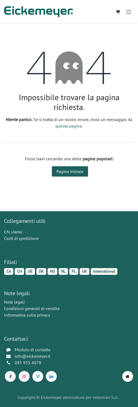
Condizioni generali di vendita (31, 308)
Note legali (14, 302)
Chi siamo (13, 232)
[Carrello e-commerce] (117, 11)
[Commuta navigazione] (128, 11)
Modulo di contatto (33, 349)
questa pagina (68, 126)
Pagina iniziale (70, 171)
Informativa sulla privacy (27, 315)
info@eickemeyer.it (32, 356)
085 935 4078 (28, 362)
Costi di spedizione (21, 238)
